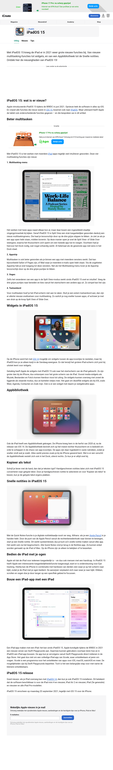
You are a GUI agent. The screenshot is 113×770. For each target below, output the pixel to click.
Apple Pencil (95, 535)
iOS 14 (36, 359)
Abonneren (94, 16)
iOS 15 (49, 110)
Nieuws (25, 41)
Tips (32, 41)
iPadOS (74, 110)
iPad (50, 154)
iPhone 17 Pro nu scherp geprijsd (53, 133)
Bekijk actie (93, 6)
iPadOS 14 (52, 679)
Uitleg (16, 41)
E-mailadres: (14, 715)
